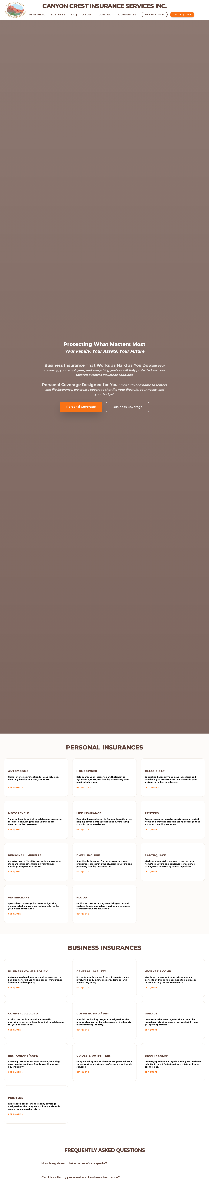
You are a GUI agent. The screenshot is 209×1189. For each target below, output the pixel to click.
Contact (105, 14)
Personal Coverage (81, 407)
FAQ (74, 14)
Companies (127, 14)
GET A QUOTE (182, 14)
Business (58, 14)
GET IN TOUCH (154, 14)
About (87, 14)
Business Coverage (127, 407)
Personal (37, 14)
